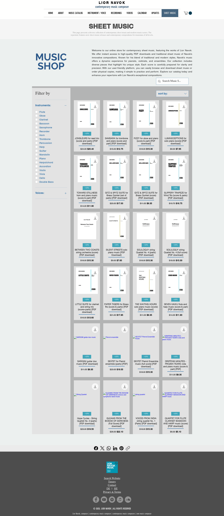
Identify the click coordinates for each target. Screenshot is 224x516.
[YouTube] (104, 499)
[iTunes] (120, 499)
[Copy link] (128, 448)
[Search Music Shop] (172, 81)
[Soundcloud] (128, 499)
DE (108, 488)
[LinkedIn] (115, 448)
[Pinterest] (121, 448)
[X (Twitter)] (102, 448)
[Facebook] (96, 448)
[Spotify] (112, 499)
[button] (61, 13)
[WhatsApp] (109, 448)
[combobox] (172, 93)
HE (116, 488)
